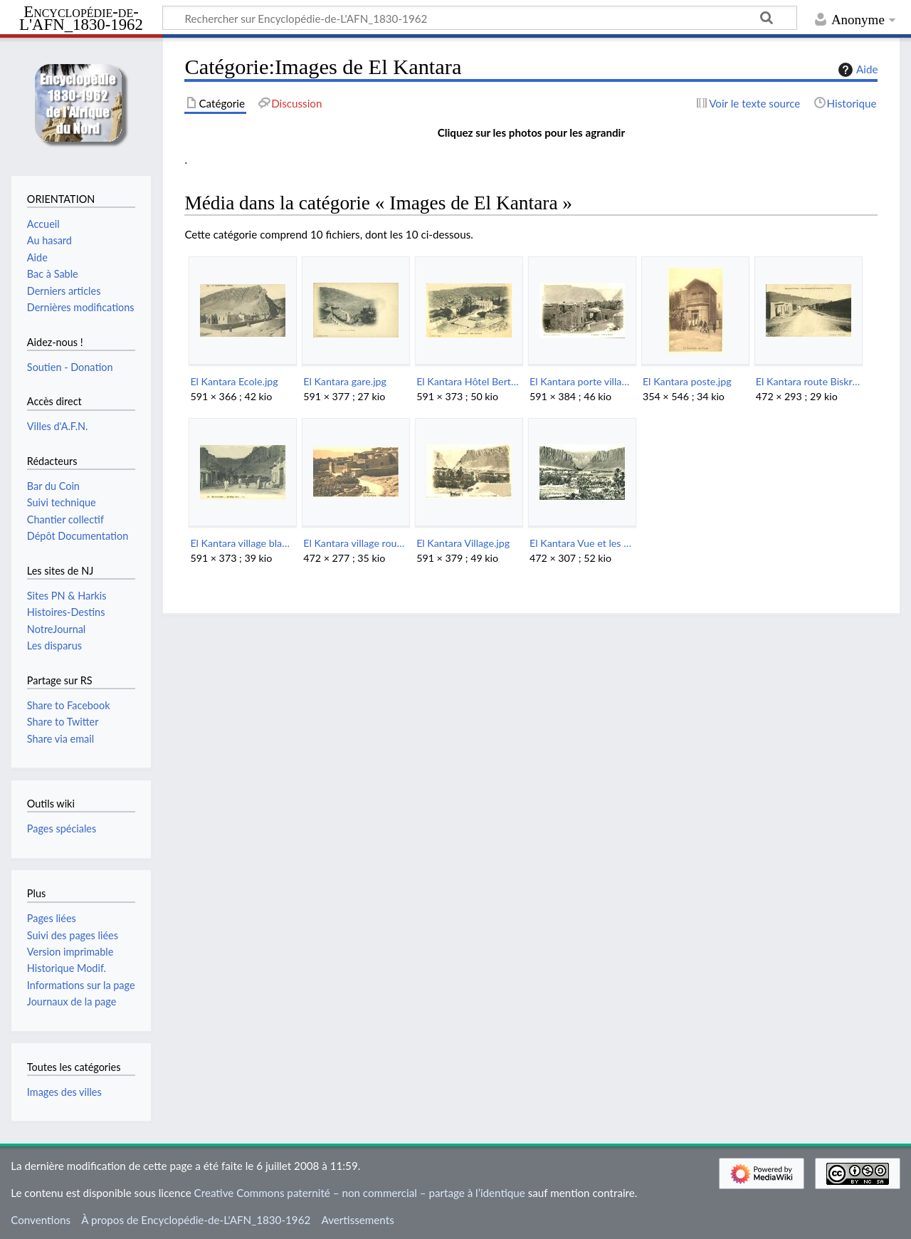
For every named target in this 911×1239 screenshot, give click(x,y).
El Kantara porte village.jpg (582, 381)
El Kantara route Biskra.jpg (808, 381)
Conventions (40, 1219)
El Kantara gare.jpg (344, 381)
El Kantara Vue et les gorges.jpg (582, 543)
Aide (856, 70)
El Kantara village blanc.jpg (242, 543)
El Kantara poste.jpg (687, 381)
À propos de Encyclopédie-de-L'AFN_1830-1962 (195, 1219)
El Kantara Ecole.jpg (234, 381)
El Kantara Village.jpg (463, 543)
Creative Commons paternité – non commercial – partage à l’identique (359, 1192)
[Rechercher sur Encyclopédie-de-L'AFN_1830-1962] (479, 17)
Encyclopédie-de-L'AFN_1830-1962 (81, 19)
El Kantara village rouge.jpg (355, 543)
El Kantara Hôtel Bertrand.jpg (468, 381)
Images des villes (64, 1092)
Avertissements (357, 1219)
